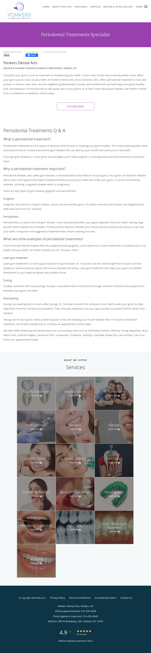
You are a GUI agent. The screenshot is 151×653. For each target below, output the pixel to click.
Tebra (90, 640)
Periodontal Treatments (55, 51)
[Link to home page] (18, 11)
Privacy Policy (57, 597)
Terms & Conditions (80, 597)
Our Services (33, 51)
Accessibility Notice (105, 597)
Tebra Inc (41, 597)
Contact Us (126, 597)
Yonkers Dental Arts (12, 51)
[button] (146, 7)
